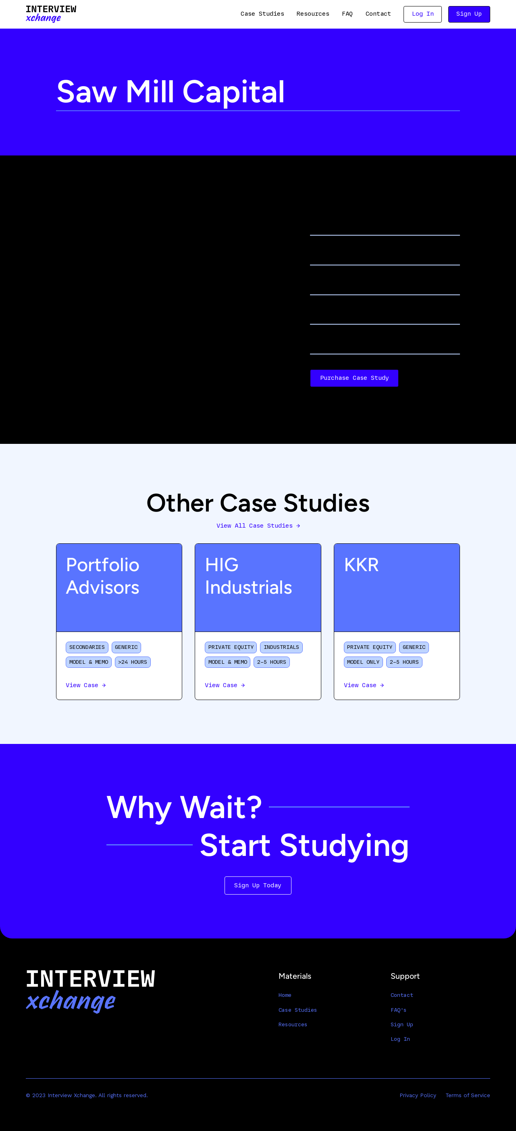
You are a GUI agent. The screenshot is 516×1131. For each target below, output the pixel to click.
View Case (86, 685)
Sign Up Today (257, 885)
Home (285, 995)
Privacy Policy (417, 1095)
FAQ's (399, 1010)
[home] (51, 14)
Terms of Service (467, 1095)
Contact (378, 13)
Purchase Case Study (354, 377)
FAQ (347, 13)
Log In (423, 13)
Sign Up (469, 13)
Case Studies (262, 13)
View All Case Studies (258, 525)
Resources (313, 13)
